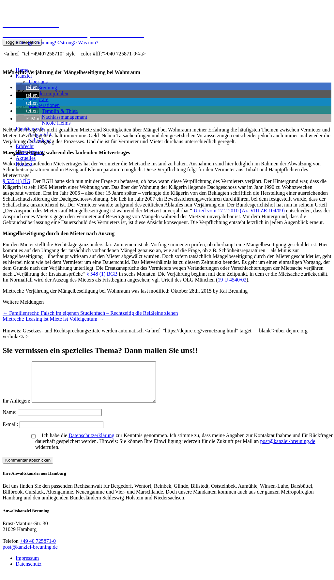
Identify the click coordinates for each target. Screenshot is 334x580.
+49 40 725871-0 (38, 549)
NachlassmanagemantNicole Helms (64, 120)
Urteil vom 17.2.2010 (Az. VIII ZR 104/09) (239, 210)
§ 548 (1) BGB (102, 274)
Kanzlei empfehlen (48, 93)
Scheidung (40, 140)
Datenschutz (28, 571)
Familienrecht (30, 128)
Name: (10, 420)
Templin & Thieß (60, 111)
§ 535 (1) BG (16, 181)
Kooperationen (44, 105)
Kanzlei (24, 76)
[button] (27, 87)
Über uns (38, 81)
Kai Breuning (43, 87)
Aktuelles (26, 158)
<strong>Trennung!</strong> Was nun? (57, 42)
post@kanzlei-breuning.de (287, 449)
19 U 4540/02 (232, 279)
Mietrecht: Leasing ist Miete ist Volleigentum (53, 319)
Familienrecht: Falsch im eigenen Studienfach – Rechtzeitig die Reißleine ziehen (90, 313)
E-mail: (11, 432)
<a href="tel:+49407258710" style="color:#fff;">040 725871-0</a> (74, 53)
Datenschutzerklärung (91, 443)
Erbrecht (25, 146)
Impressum (27, 566)
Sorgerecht (40, 134)
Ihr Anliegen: (16, 408)
